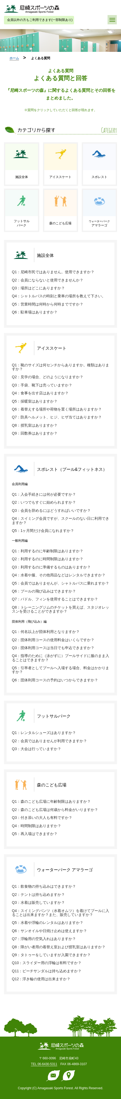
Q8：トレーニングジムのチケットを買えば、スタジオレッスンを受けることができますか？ (60, 609)
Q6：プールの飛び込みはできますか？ (44, 591)
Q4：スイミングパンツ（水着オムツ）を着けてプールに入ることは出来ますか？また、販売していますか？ (60, 913)
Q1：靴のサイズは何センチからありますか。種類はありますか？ (60, 367)
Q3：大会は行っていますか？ (36, 749)
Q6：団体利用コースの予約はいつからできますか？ (55, 680)
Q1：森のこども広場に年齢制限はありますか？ (51, 801)
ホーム (14, 58)
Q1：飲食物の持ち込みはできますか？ (44, 886)
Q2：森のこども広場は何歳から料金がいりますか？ (55, 810)
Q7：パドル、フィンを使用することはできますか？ (55, 599)
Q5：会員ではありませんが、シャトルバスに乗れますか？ (60, 583)
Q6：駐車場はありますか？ (34, 312)
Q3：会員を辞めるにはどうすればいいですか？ (51, 510)
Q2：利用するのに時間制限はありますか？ (47, 559)
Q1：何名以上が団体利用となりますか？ (46, 632)
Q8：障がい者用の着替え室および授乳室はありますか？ (58, 947)
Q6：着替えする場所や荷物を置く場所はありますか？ (57, 409)
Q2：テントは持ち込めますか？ (38, 894)
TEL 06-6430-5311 (44, 1064)
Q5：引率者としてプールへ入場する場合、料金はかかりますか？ (60, 670)
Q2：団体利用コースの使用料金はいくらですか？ (53, 640)
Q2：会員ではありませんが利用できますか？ (49, 741)
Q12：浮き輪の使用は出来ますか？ (41, 979)
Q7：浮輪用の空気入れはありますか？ (44, 939)
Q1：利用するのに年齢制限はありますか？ (47, 551)
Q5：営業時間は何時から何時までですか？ (47, 304)
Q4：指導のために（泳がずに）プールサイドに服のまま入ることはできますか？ (60, 658)
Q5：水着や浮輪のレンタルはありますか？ (47, 922)
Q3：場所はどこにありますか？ (38, 288)
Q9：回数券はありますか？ (34, 433)
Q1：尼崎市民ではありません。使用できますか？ (53, 272)
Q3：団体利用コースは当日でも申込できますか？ (53, 648)
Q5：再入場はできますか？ (34, 834)
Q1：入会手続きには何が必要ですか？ (44, 494)
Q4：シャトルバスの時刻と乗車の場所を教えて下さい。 (58, 296)
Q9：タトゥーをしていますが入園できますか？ (51, 955)
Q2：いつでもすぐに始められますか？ (44, 502)
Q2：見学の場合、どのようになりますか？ (47, 377)
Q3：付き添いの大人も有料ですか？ (42, 817)
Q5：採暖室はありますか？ (34, 401)
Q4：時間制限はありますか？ (36, 826)
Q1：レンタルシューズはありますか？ (44, 733)
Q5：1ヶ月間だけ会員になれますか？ (43, 530)
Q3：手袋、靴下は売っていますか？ (42, 385)
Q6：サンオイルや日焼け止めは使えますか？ (49, 931)
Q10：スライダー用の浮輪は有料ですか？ (46, 963)
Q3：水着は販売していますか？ (38, 902)
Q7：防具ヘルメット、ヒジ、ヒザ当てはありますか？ (57, 417)
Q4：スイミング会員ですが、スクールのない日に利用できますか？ (60, 520)
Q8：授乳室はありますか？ (34, 425)
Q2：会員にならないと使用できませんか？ (47, 280)
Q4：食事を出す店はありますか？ (40, 393)
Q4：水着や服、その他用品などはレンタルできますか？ (58, 575)
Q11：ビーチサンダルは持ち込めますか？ (46, 971)
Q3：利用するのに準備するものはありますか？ (51, 567)
